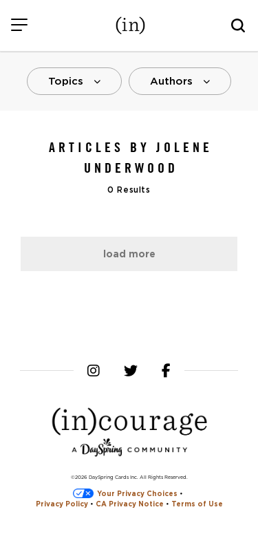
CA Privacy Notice (130, 504)
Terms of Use (197, 504)
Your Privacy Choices (125, 493)
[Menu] (19, 26)
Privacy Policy (62, 504)
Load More (129, 253)
